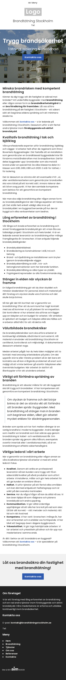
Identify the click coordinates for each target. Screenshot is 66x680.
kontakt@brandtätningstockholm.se (31, 622)
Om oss (10, 650)
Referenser (12, 653)
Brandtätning (13, 644)
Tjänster (10, 647)
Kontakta (11, 656)
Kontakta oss (33, 57)
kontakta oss (27, 121)
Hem (8, 640)
